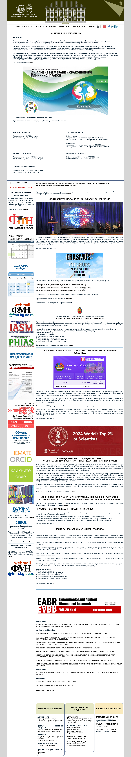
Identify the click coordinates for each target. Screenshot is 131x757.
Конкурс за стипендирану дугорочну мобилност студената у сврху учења (64, 287)
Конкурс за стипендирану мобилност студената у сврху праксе (60, 290)
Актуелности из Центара (47, 745)
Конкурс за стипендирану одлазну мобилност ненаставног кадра (61, 285)
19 (18, 289)
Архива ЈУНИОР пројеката (47, 740)
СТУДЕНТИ (62, 27)
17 (11, 289)
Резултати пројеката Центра (77, 738)
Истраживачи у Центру (75, 733)
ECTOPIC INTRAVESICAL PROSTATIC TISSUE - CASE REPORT (56, 682)
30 (32, 292)
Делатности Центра (74, 731)
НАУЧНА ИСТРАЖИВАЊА (50, 709)
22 (29, 289)
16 (32, 287)
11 (14, 287)
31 (11, 295)
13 (21, 287)
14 (25, 287)
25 (14, 292)
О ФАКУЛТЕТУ (19, 27)
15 (29, 287)
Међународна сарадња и (75, 743)
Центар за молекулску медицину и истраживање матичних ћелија (50, 730)
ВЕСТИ (29, 27)
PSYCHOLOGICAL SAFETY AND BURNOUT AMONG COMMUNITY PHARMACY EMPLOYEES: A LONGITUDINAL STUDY (75, 651)
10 (11, 287)
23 (32, 289)
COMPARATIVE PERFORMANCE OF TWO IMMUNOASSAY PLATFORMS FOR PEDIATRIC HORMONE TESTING (72, 634)
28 (25, 292)
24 (11, 292)
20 (21, 289)
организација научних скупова (77, 745)
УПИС (83, 27)
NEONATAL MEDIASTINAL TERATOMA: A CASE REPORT (55, 685)
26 (18, 292)
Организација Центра (74, 729)
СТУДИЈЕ (37, 27)
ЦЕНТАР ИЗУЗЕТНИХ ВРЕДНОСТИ (79, 708)
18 (14, 289)
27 (21, 292)
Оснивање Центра (73, 727)
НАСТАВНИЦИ (74, 27)
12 (18, 287)
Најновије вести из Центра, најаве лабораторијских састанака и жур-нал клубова (80, 720)
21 (25, 289)
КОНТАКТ (91, 27)
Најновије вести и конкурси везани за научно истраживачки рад (50, 720)
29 (29, 292)
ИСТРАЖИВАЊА (49, 27)
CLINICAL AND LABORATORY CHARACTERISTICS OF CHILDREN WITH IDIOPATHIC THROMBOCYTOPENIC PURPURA (74, 660)
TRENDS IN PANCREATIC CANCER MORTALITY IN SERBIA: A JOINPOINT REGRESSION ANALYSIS (68, 648)
